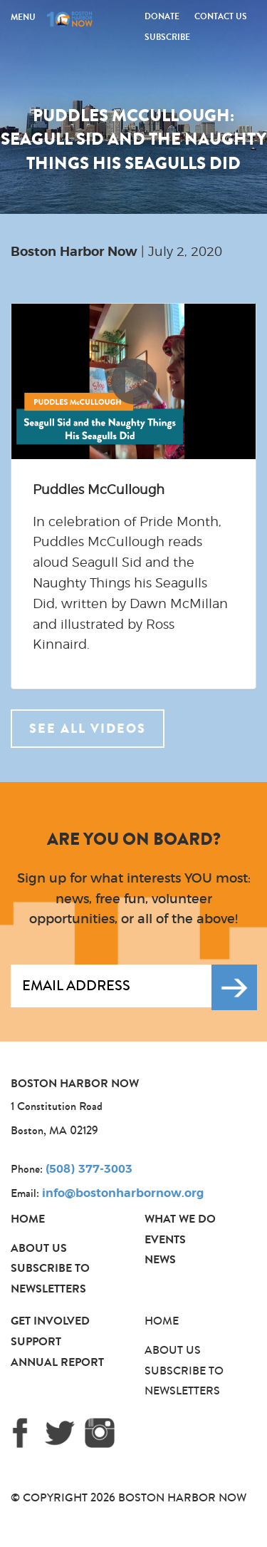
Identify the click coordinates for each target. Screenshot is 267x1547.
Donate (162, 16)
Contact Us (220, 16)
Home (28, 1219)
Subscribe (167, 37)
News (160, 1259)
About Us (39, 1248)
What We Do (180, 1219)
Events (165, 1239)
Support (36, 1341)
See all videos (87, 728)
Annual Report (57, 1362)
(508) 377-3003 (89, 1169)
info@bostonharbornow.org (123, 1193)
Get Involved (50, 1320)
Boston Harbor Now (74, 252)
